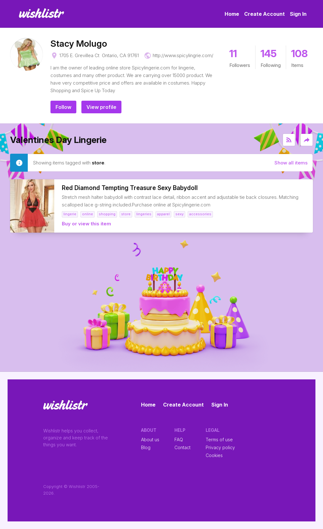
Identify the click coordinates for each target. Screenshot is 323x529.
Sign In (298, 14)
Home (232, 14)
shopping (107, 214)
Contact (182, 447)
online (87, 214)
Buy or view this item (86, 224)
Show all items (291, 163)
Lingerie (69, 214)
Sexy (179, 214)
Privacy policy (220, 447)
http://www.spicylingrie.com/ (183, 55)
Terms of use (219, 439)
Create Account (264, 14)
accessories (200, 214)
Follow (63, 107)
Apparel (163, 214)
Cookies (214, 455)
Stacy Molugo (78, 43)
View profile (101, 107)
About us (150, 439)
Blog (145, 447)
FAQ (178, 439)
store (126, 214)
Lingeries (143, 214)
